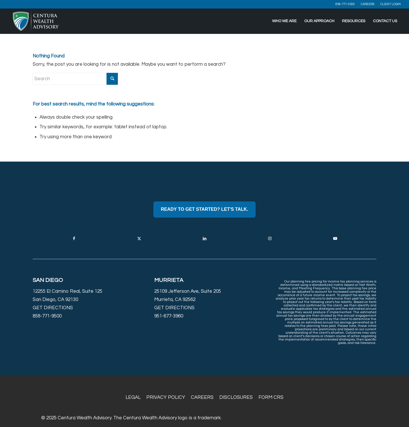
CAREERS (367, 4)
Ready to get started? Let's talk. (204, 209)
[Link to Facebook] (74, 238)
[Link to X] (139, 238)
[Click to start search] (112, 79)
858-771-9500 (345, 4)
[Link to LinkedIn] (204, 238)
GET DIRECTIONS (53, 307)
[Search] (75, 79)
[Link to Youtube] (335, 238)
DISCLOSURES (236, 397)
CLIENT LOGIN (390, 4)
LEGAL (133, 397)
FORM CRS (270, 397)
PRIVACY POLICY (165, 397)
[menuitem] (345, 4)
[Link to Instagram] (269, 238)
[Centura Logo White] (36, 21)
